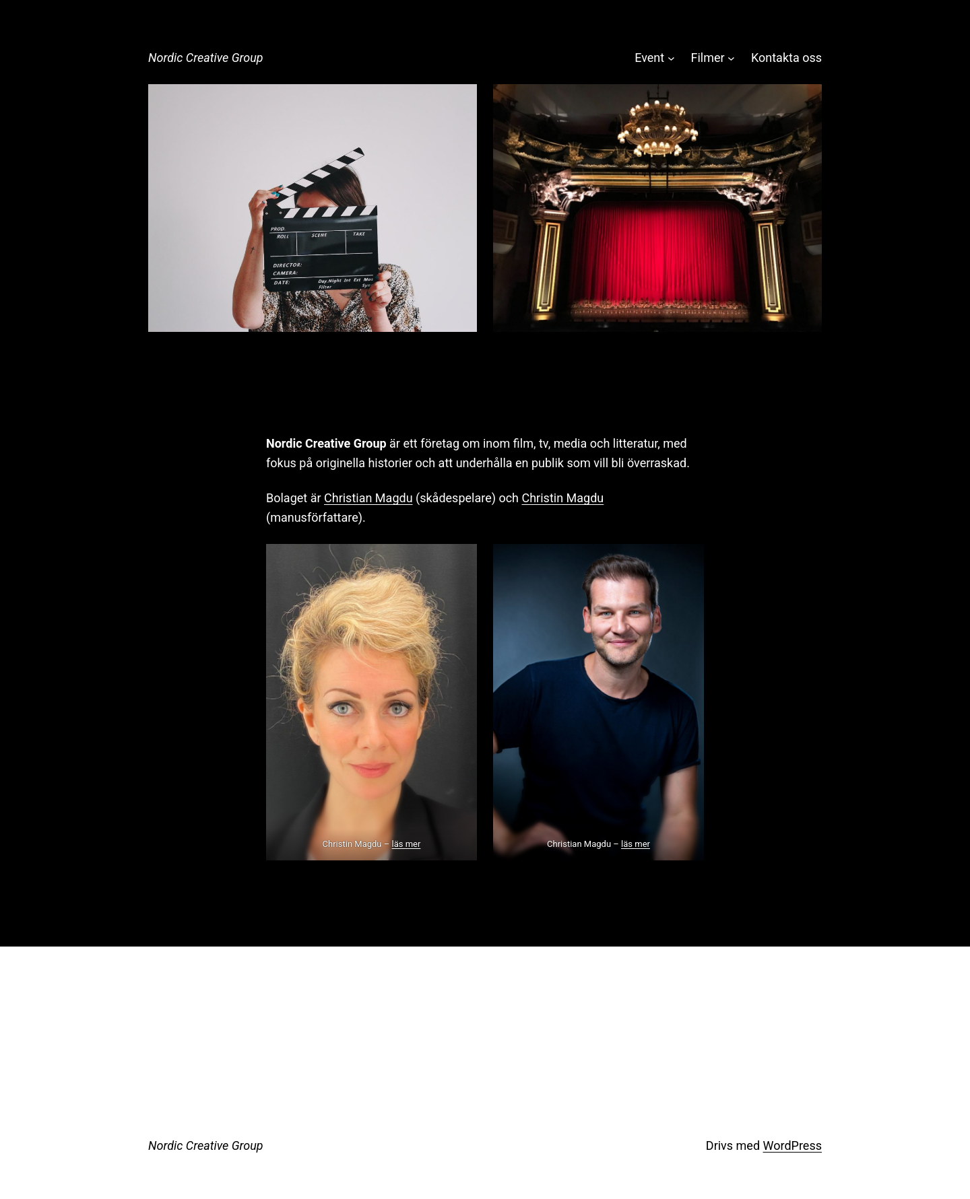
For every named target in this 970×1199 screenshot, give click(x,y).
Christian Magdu (368, 498)
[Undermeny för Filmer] (731, 58)
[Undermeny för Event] (671, 58)
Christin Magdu (562, 498)
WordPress (792, 1145)
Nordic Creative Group (205, 57)
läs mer (406, 844)
